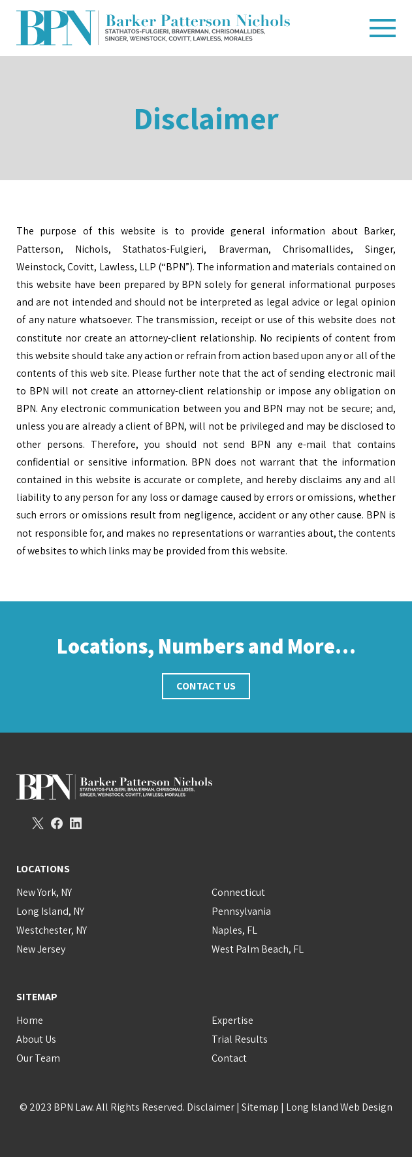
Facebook (57, 823)
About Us (36, 1039)
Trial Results (240, 1039)
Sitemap (260, 1107)
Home (29, 1020)
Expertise (232, 1020)
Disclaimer (210, 1107)
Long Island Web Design (339, 1107)
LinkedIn (76, 823)
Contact (229, 1058)
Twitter (38, 823)
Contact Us (206, 686)
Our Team (38, 1058)
